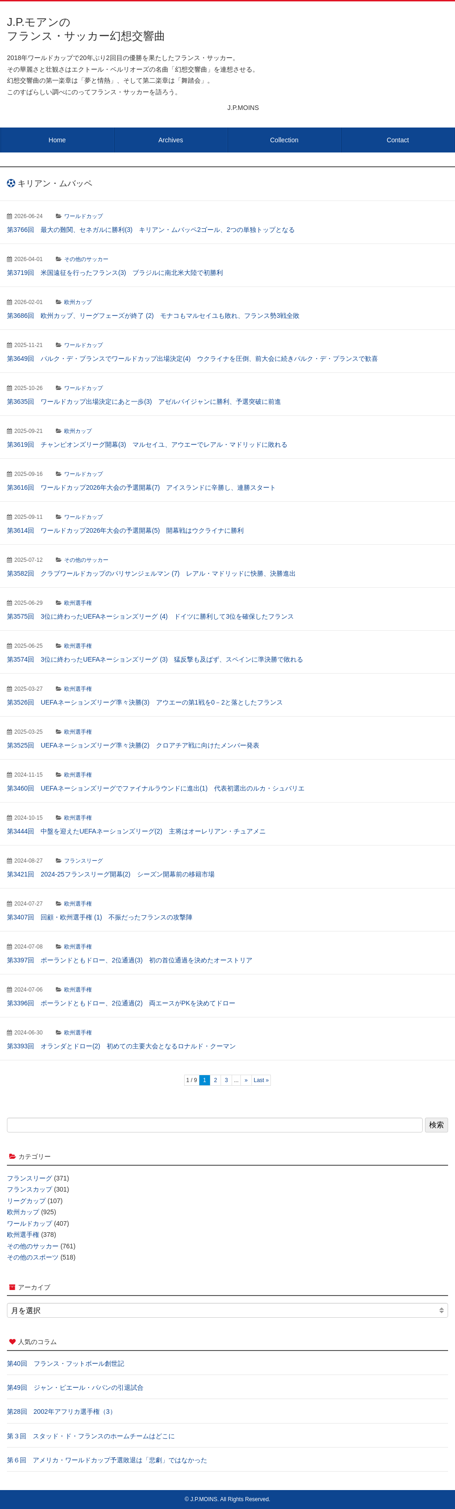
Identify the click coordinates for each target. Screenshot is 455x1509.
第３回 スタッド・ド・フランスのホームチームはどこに (91, 1436)
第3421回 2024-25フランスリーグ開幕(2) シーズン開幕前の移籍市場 (111, 874)
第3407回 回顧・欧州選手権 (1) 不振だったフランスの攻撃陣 (99, 917)
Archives (170, 140)
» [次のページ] (246, 1080)
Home (57, 140)
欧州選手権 (78, 603)
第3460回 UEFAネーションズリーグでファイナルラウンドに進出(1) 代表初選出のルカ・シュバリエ (156, 788)
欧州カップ (78, 302)
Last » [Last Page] (261, 1080)
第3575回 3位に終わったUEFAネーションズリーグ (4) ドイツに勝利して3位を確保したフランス (150, 616)
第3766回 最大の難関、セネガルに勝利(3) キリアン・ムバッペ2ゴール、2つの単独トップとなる (151, 229)
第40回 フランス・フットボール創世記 (65, 1363)
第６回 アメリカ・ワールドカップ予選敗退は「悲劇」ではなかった (107, 1460)
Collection (284, 140)
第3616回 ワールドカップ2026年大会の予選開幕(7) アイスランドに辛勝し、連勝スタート (141, 487)
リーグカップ (26, 1201)
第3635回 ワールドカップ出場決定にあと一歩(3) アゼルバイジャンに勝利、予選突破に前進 (144, 401)
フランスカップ (29, 1189)
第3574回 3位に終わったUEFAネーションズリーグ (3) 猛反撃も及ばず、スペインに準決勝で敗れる (155, 659)
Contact (398, 140)
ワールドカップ (83, 216)
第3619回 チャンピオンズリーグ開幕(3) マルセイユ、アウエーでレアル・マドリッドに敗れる (147, 444)
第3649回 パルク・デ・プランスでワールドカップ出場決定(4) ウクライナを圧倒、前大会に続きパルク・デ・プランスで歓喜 (192, 358)
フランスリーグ (83, 861)
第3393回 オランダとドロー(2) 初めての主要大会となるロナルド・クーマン (121, 1046)
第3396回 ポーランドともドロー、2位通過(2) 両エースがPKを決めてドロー (121, 1003)
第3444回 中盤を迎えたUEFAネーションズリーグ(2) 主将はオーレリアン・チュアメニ (136, 831)
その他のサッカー (86, 259)
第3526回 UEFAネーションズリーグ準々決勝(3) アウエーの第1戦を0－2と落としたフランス (145, 702)
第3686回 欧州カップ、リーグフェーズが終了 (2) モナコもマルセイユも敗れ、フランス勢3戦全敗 (153, 315)
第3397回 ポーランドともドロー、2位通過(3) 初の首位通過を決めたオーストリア (129, 960)
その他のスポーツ (33, 1257)
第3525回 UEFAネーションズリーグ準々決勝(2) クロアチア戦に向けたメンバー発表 (133, 745)
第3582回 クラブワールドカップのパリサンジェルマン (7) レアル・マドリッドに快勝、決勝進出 (151, 573)
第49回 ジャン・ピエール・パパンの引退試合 (75, 1387)
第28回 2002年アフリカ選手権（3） (61, 1411)
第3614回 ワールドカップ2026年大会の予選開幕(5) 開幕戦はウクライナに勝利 (125, 530)
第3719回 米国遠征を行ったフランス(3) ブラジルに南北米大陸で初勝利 (115, 272)
